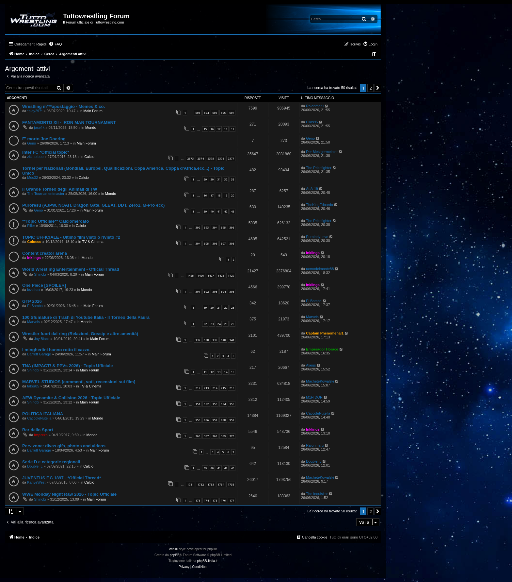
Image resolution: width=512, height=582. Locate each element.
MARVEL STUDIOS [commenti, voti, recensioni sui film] (78, 381)
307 (223, 243)
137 (197, 340)
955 (197, 420)
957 (214, 420)
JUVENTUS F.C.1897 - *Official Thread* (61, 477)
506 (223, 113)
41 (218, 211)
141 (231, 340)
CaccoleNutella (39, 418)
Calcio (89, 157)
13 (218, 372)
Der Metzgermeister (322, 152)
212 (197, 388)
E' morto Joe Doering (44, 138)
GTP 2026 (32, 301)
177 (231, 500)
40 (212, 211)
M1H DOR (314, 397)
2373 (190, 158)
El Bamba (35, 306)
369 (223, 436)
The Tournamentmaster (45, 194)
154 (223, 404)
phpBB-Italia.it (207, 561)
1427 (210, 275)
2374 (200, 158)
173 (197, 500)
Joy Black (41, 339)
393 (206, 227)
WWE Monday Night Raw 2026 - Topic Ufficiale (69, 494)
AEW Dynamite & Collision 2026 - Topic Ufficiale (71, 397)
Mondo (90, 127)
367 (206, 436)
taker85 (33, 386)
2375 (210, 158)
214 (214, 388)
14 (225, 372)
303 (214, 291)
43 (232, 211)
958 (223, 420)
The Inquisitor (317, 494)
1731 (190, 484)
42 (225, 211)
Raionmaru (315, 106)
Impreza (41, 435)
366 (197, 436)
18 (225, 129)
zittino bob (35, 157)
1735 (231, 484)
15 (205, 129)
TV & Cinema (93, 242)
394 (214, 227)
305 (206, 243)
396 (231, 227)
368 (214, 436)
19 (232, 129)
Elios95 (312, 122)
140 (223, 340)
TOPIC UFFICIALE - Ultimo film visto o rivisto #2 (71, 237)
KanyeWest (36, 482)
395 (223, 227)
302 (206, 291)
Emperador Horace (322, 349)
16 (212, 129)
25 (225, 324)
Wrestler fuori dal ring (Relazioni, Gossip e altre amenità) (80, 333)
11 (205, 372)
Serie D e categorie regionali (51, 461)
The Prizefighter (318, 168)
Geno (31, 143)
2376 (220, 158)
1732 (200, 484)
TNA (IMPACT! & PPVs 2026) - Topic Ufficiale (67, 365)
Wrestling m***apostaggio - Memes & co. (63, 106)
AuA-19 (312, 189)
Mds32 (32, 178)
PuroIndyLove (317, 237)
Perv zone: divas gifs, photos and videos (63, 445)
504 (206, 113)
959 (231, 420)
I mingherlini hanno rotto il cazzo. (56, 349)
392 (197, 227)
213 (206, 388)
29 (205, 179)
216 (231, 388)
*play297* (34, 111)
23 (232, 307)
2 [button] (370, 88)
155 (231, 404)
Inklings (34, 258)
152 (206, 404)
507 (231, 113)
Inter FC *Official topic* (45, 152)
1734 (220, 484)
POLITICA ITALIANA (42, 413)
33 (232, 179)
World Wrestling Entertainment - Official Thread (70, 269)
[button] (378, 88)
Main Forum (93, 111)
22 (225, 307)
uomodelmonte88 (320, 269)
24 (218, 324)
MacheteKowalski (320, 381)
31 (218, 179)
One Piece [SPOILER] (44, 285)
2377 (231, 158)
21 (218, 307)
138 (206, 340)
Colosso (34, 242)
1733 (210, 484)
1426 (200, 275)
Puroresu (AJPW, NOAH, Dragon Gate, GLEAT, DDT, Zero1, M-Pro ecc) (93, 205)
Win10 (173, 549)
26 (232, 324)
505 (214, 113)
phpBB (175, 555)
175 (214, 500)
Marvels (33, 322)
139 (214, 340)
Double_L (34, 466)
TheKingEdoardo (319, 205)
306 (214, 243)
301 (197, 291)
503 (197, 113)
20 (232, 195)
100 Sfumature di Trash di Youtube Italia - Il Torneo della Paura (86, 317)
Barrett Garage (39, 354)
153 (214, 404)
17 (218, 129)
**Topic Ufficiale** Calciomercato (55, 221)
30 (212, 179)
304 (197, 243)
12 (212, 372)
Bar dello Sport (37, 429)
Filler (31, 226)
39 (205, 211)
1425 (190, 275)
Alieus (311, 365)
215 (223, 388)
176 (223, 500)
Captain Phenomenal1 (325, 333)
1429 (231, 275)
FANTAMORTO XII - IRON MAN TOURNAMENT (69, 122)
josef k (39, 127)
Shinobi (40, 274)
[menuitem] (55, 44)
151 (197, 404)
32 (225, 179)
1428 (220, 275)
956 (206, 420)
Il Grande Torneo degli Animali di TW (59, 189)
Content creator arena (44, 253)
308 (231, 243)
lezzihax (33, 290)
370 (231, 436)
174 (206, 500)
